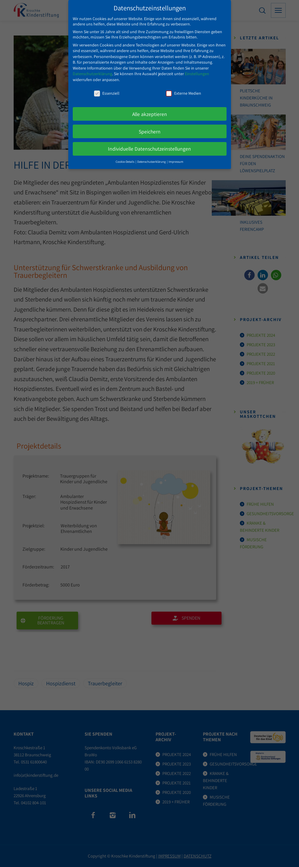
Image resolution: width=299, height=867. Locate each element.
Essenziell (106, 89)
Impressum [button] (176, 158)
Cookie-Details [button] (125, 158)
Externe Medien (183, 89)
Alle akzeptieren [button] (149, 110)
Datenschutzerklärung (92, 70)
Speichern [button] (150, 128)
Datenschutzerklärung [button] (151, 158)
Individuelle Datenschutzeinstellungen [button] (149, 145)
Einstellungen (197, 70)
